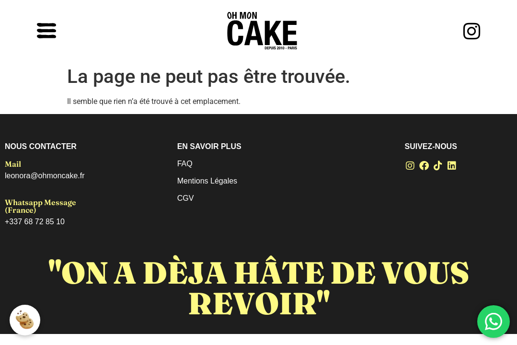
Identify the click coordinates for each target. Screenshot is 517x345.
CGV (185, 198)
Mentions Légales (207, 181)
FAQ (185, 164)
